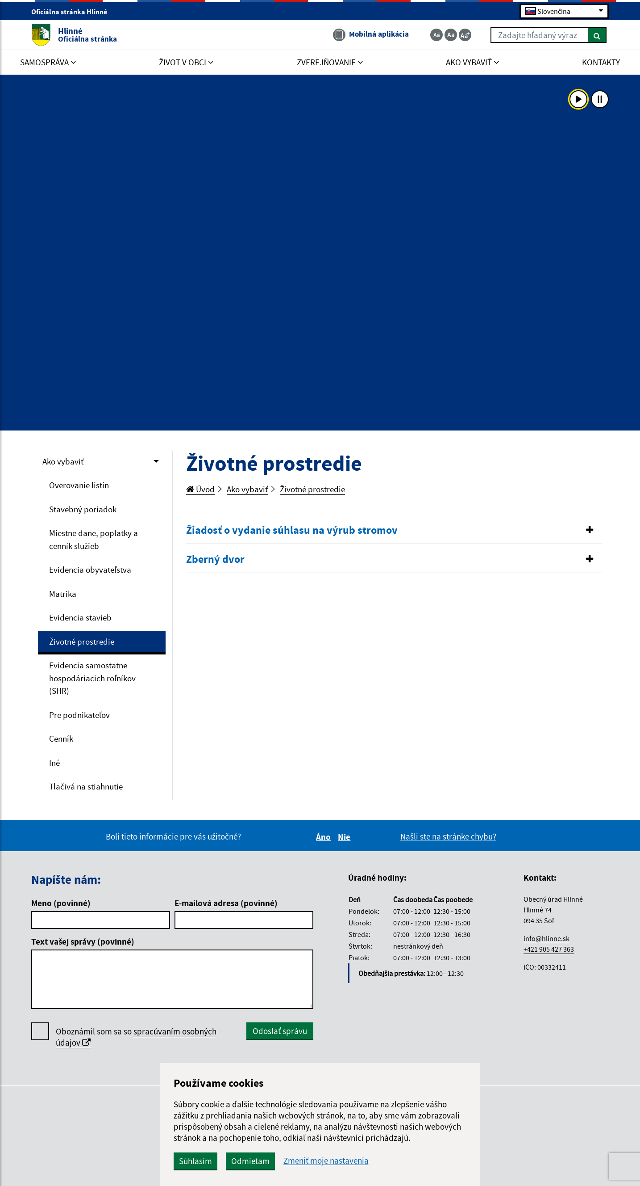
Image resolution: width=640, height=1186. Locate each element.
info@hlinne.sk (546, 938)
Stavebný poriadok (82, 509)
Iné (54, 762)
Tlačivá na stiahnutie (86, 786)
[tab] (394, 530)
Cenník (61, 738)
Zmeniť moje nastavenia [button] (326, 1160)
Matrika (62, 593)
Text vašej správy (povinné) (82, 941)
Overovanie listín (79, 485)
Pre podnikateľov (79, 714)
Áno (324, 836)
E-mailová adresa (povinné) (226, 903)
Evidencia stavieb (80, 617)
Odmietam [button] (250, 1161)
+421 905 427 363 (549, 949)
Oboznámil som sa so (136, 1037)
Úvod (200, 489)
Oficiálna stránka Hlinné (73, 11)
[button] (394, 530)
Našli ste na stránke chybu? (448, 836)
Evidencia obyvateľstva (90, 569)
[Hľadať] (597, 35)
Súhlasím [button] (195, 1161)
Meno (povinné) (61, 903)
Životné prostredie (81, 641)
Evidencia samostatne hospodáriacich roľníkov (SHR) (92, 678)
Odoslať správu (280, 1031)
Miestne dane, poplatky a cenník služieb (93, 539)
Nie (345, 836)
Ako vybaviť (62, 461)
